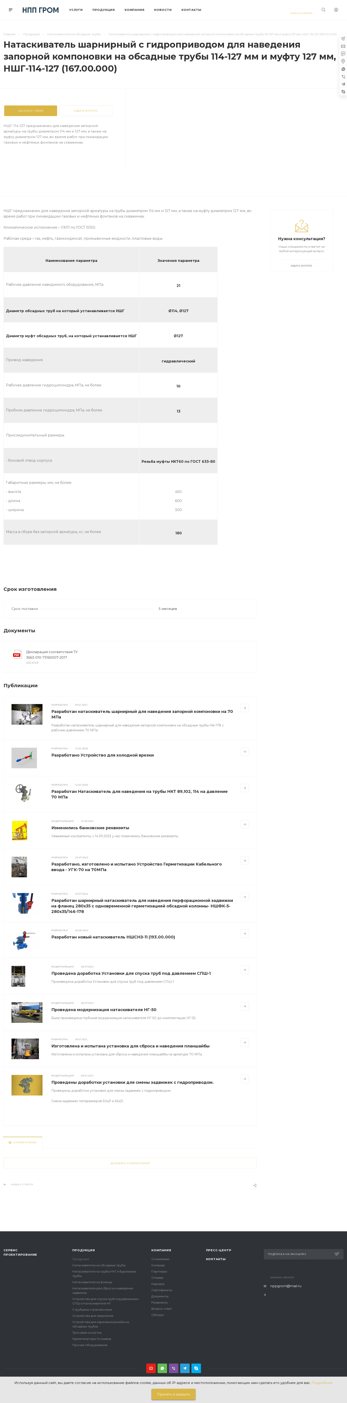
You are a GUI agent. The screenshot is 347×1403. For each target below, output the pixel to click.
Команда (158, 1265)
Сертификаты (161, 1290)
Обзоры (157, 1315)
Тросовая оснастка (87, 1332)
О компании (160, 1259)
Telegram (185, 1368)
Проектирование (20, 1254)
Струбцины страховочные (92, 1309)
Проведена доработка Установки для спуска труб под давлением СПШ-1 (131, 973)
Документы (159, 1296)
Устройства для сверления (92, 1315)
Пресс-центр (218, 1250)
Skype (196, 1368)
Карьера (157, 1284)
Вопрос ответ (161, 1308)
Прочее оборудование (90, 1345)
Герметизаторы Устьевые (91, 1339)
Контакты (216, 1259)
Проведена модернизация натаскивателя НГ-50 (103, 1009)
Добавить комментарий (130, 1163)
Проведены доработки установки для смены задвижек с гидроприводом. (132, 1082)
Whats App (162, 1368)
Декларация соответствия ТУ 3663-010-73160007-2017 (52, 655)
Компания (161, 1250)
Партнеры (159, 1271)
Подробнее (322, 1383)
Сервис (11, 1250)
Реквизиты (159, 1302)
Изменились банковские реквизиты (90, 827)
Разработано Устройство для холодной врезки (102, 755)
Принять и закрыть (173, 1394)
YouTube (151, 1368)
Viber (173, 1368)
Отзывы (157, 1277)
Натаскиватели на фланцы (92, 1282)
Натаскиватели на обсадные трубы (99, 1265)
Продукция (83, 1250)
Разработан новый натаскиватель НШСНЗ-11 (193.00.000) (113, 937)
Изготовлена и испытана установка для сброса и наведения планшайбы (130, 1046)
